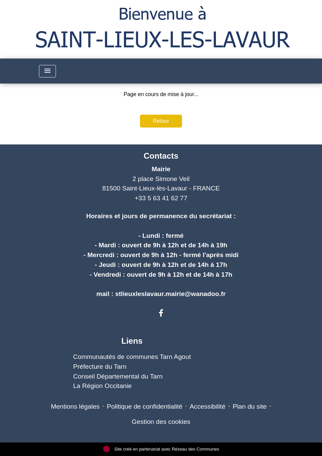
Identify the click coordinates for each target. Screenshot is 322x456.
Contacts (161, 155)
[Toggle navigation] (47, 71)
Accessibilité (208, 406)
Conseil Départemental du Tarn (118, 376)
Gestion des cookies (161, 421)
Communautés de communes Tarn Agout (132, 356)
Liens (132, 340)
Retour (161, 121)
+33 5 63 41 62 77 (161, 198)
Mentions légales (75, 406)
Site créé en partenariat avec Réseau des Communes (161, 449)
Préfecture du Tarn (100, 366)
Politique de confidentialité (144, 406)
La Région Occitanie (102, 385)
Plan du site (249, 406)
